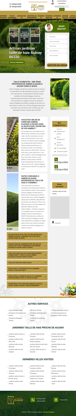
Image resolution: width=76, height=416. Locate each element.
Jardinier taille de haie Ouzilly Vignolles (36, 340)
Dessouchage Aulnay (14, 310)
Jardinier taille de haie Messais (57, 345)
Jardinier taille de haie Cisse (58, 382)
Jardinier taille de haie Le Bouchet (37, 351)
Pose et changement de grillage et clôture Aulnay (58, 314)
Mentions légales (48, 412)
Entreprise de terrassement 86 (32, 17)
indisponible (15, 4)
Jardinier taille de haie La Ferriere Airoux (16, 377)
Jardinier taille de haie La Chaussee (16, 335)
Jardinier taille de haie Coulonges (15, 367)
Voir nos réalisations (17, 62)
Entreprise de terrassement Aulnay (16, 314)
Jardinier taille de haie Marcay (57, 367)
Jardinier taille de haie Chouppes (36, 372)
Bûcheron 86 (41, 16)
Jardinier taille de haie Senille (58, 377)
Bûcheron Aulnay (35, 310)
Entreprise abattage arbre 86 (49, 17)
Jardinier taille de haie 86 (65, 17)
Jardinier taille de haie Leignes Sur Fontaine (36, 377)
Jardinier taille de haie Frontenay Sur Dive (57, 335)
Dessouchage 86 (21, 16)
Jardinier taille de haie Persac (15, 382)
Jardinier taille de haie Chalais (57, 351)
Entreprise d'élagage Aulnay (14, 319)
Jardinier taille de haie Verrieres (15, 372)
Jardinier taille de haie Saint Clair (15, 340)
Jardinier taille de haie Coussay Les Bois (36, 367)
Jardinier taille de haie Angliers (15, 351)
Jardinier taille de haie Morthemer (57, 372)
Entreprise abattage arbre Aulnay (37, 314)
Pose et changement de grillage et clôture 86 (12, 19)
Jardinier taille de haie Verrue (58, 340)
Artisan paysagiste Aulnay (59, 310)
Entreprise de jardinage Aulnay (37, 319)
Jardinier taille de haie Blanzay (36, 382)
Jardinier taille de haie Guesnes (36, 335)
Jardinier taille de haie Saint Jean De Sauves (38, 345)
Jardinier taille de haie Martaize (15, 345)
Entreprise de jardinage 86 (57, 18)
